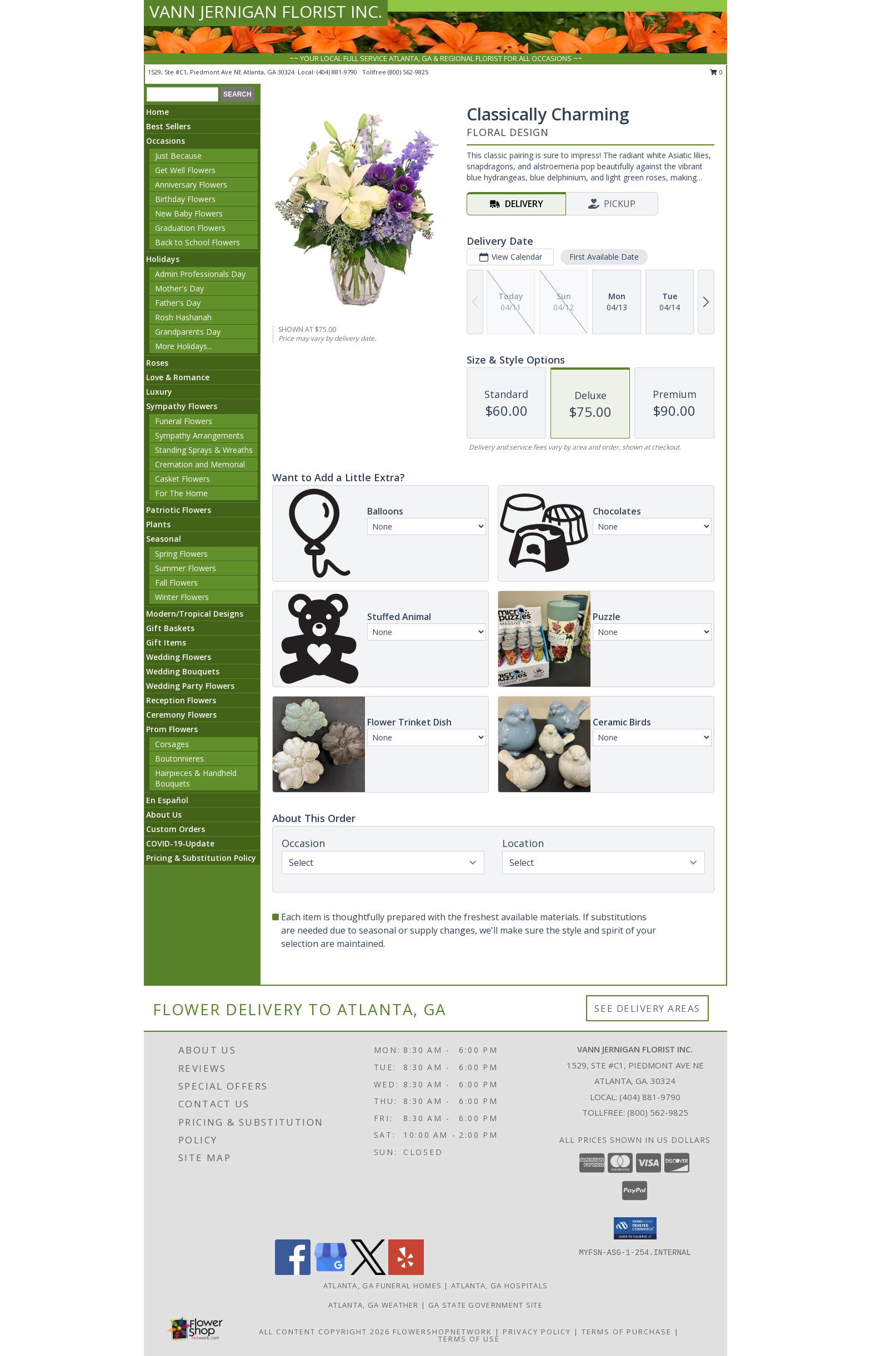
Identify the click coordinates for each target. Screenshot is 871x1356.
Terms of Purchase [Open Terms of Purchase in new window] (627, 1332)
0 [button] (716, 72)
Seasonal (163, 538)
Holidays (162, 259)
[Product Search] (182, 94)
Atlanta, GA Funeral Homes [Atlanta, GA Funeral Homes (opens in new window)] (382, 1286)
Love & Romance (177, 377)
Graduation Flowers (190, 228)
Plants (158, 524)
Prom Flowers (172, 729)
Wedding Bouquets (182, 671)
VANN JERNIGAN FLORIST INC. (265, 11)
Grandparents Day (188, 331)
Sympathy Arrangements (199, 435)
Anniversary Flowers (191, 184)
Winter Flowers (182, 597)
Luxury (159, 391)
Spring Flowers (181, 553)
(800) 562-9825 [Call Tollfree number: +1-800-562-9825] (657, 1112)
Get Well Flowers (185, 170)
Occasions (165, 140)
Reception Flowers (181, 700)
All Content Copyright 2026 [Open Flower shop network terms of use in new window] (324, 1332)
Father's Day (178, 303)
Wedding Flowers (178, 657)
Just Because (178, 155)
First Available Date (604, 256)
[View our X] (368, 1272)
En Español (167, 800)
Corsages (172, 744)
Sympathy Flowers (181, 406)
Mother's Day (179, 288)
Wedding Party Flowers (190, 685)
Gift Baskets (170, 628)
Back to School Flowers (197, 242)
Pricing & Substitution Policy (201, 858)
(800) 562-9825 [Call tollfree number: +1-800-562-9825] (408, 72)
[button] (635, 1228)
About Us (164, 814)
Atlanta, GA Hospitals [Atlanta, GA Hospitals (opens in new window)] (499, 1286)
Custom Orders (175, 829)
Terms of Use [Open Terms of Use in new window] (469, 1339)
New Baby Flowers (189, 213)
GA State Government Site (485, 1305)
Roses (157, 362)
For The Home (181, 493)
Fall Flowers (176, 582)
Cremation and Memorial (200, 464)
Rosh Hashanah (183, 317)
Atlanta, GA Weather (373, 1305)
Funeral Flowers (183, 421)
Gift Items (166, 642)
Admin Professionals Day (200, 274)
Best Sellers (168, 126)
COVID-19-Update (180, 843)
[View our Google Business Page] (330, 1272)
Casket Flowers (182, 478)
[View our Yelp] (406, 1272)
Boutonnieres (179, 758)
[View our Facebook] (293, 1272)
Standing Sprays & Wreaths (204, 450)
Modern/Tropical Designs (194, 613)
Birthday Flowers (185, 199)
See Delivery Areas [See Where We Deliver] (647, 1008)
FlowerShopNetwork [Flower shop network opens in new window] (442, 1332)
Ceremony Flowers (181, 714)
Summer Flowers (185, 568)
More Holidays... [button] (183, 346)
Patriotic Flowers (178, 510)
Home (157, 112)
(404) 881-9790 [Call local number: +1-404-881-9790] (338, 72)
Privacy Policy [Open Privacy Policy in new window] (537, 1332)
